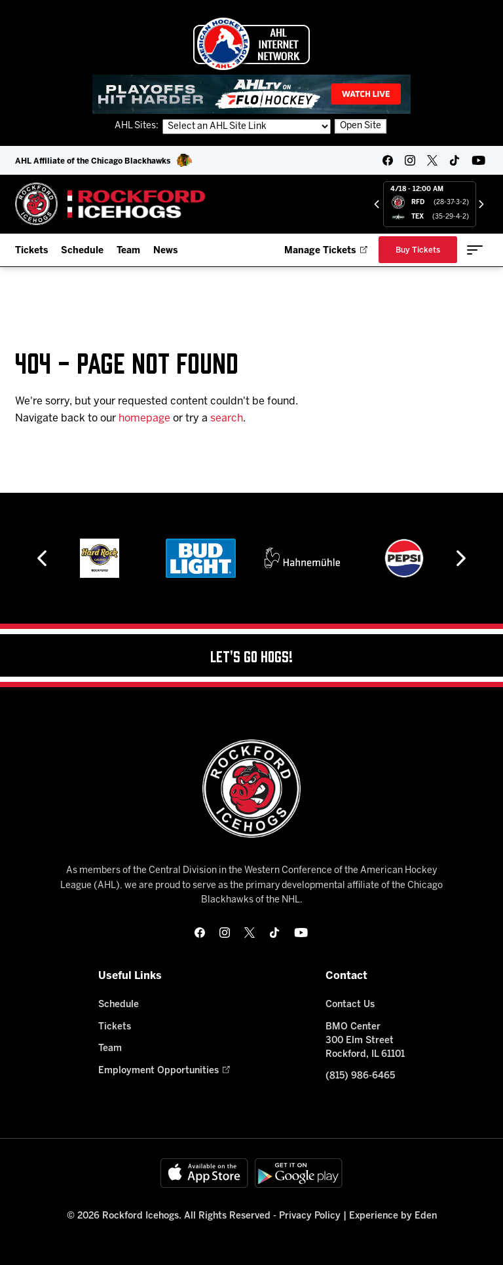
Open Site (360, 126)
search (226, 418)
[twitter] (432, 160)
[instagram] (410, 160)
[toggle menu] (475, 250)
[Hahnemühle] (302, 558)
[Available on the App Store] (204, 1173)
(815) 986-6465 (360, 1076)
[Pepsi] (404, 558)
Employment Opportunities (164, 1071)
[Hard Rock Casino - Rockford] (99, 558)
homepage (144, 418)
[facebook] (388, 160)
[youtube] (478, 160)
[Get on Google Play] (299, 1173)
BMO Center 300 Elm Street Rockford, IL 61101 (365, 1041)
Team (128, 251)
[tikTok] (454, 160)
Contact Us (350, 1005)
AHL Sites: (137, 126)
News (165, 251)
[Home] (110, 204)
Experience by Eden (393, 1216)
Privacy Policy (310, 1216)
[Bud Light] (201, 558)
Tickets (31, 251)
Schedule (82, 251)
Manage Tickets (325, 251)
